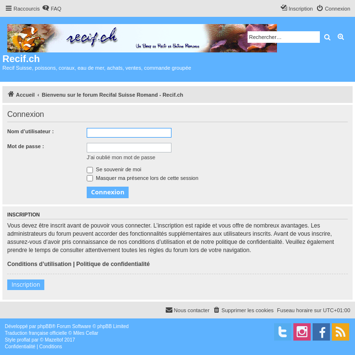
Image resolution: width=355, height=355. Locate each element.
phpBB (45, 326)
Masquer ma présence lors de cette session (142, 178)
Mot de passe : (25, 146)
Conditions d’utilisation (39, 264)
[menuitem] (51, 8)
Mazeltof (54, 339)
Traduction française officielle (36, 333)
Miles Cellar (85, 333)
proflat (23, 339)
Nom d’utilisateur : (30, 131)
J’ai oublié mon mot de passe (121, 157)
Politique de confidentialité (113, 264)
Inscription (26, 284)
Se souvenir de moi (114, 169)
